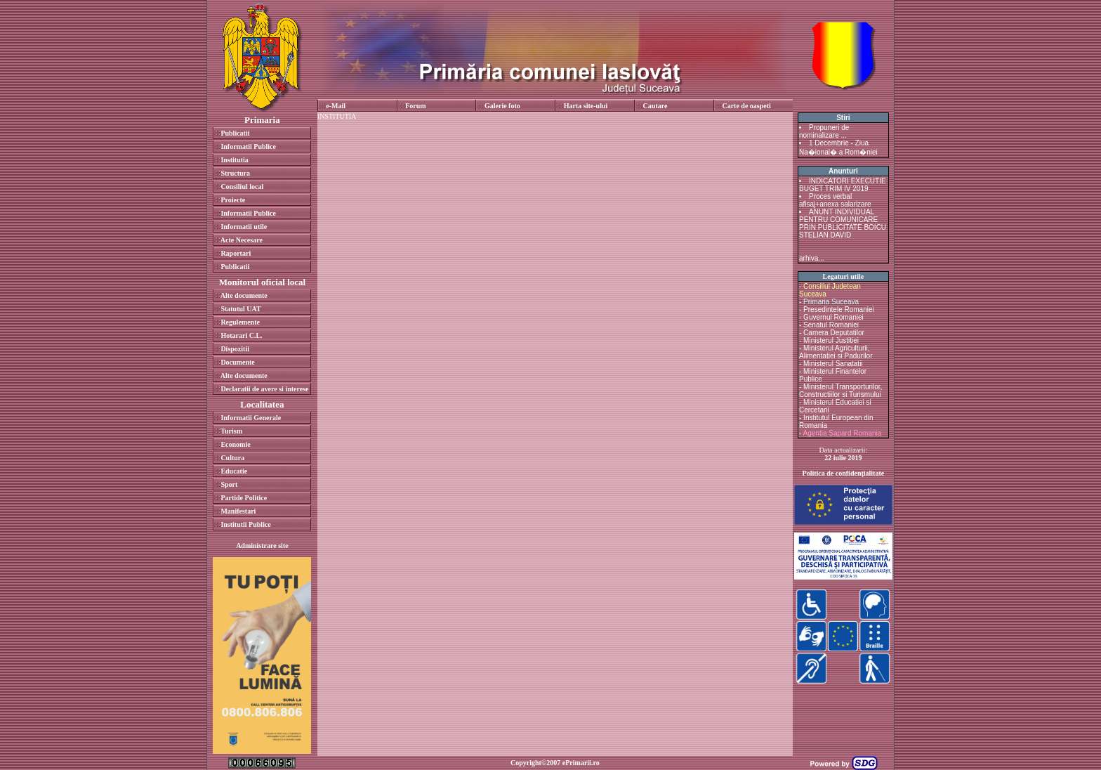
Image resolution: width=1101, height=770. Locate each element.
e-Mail (335, 106)
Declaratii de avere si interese (264, 389)
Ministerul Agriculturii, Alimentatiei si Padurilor (836, 352)
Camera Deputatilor (833, 333)
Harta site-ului (586, 106)
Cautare (655, 106)
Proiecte (232, 200)
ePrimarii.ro (581, 762)
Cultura (232, 458)
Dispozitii (234, 349)
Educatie (233, 471)
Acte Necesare (241, 240)
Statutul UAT (240, 309)
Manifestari (238, 511)
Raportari (235, 253)
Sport (228, 484)
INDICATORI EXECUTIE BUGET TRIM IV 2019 (842, 184)
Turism (231, 431)
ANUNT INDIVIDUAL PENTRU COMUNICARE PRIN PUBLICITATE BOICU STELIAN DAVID (842, 223)
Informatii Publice (248, 146)
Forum (415, 106)
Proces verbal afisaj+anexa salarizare (835, 200)
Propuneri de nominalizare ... (824, 131)
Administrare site (262, 545)
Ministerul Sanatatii (832, 363)
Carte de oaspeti (746, 106)
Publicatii (234, 133)
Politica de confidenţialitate (844, 473)
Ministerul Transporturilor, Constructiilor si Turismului (840, 390)
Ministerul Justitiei (831, 340)
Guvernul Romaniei (833, 317)
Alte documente (244, 295)
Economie (235, 444)
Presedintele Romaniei (838, 309)
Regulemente (240, 322)
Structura (235, 173)
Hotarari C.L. (241, 335)
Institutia (234, 160)
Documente (237, 362)
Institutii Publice (245, 524)
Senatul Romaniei (831, 325)
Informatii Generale (250, 418)
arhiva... (811, 258)
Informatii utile (243, 226)
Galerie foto (502, 106)
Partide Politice (243, 498)
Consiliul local (241, 186)
